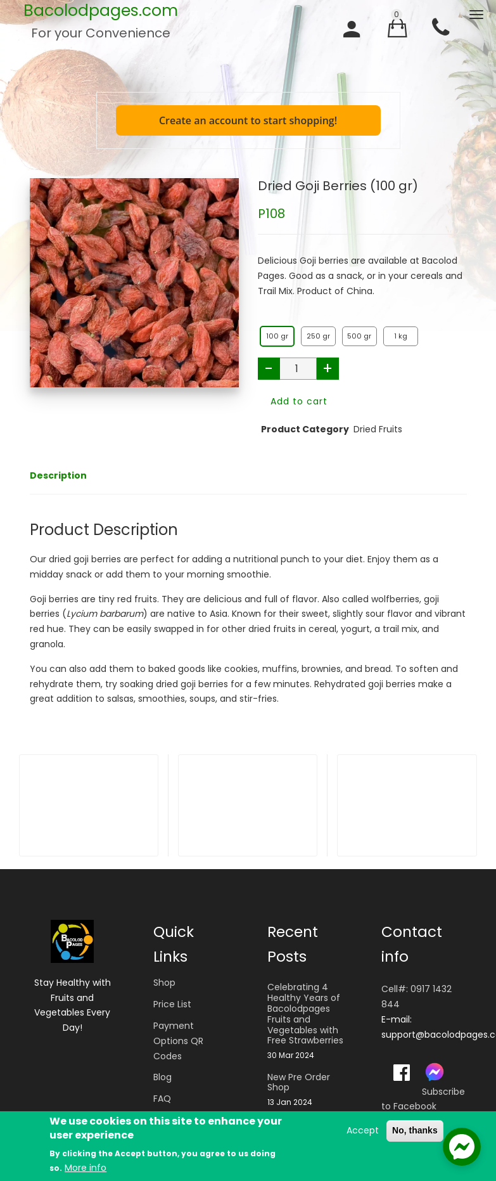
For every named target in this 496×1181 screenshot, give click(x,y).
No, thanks (415, 1131)
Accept (363, 1131)
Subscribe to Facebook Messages (423, 1106)
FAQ (162, 1098)
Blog (162, 1077)
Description (58, 475)
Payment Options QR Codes (178, 1040)
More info (85, 1168)
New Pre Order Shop (298, 1083)
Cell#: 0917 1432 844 (416, 996)
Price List (172, 1004)
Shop (164, 982)
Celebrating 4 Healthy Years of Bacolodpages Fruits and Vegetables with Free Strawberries (305, 1014)
